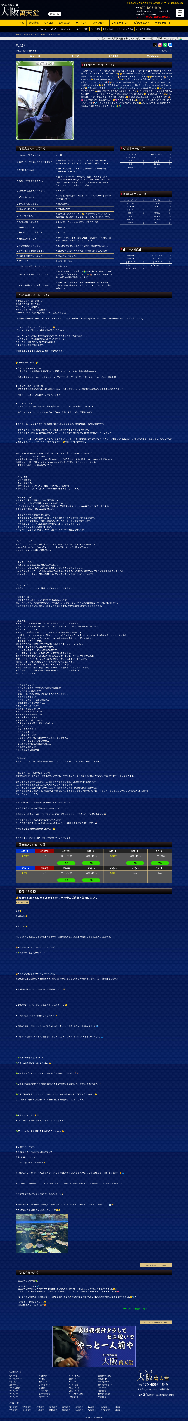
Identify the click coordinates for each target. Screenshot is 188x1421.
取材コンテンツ (44, 1397)
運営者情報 (102, 1391)
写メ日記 (48, 22)
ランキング (81, 22)
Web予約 (54, 29)
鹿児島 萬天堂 (106, 1410)
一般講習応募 (73, 1397)
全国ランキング (74, 1391)
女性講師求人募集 (143, 29)
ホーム (20, 22)
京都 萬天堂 (26, 1407)
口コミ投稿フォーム (105, 1385)
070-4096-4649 (150, 7)
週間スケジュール (15, 1385)
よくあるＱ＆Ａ (44, 1385)
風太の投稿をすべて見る (156, 1265)
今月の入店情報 (14, 1388)
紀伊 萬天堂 (66, 1407)
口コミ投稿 (95, 29)
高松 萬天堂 (26, 1410)
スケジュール (100, 22)
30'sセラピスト (142, 22)
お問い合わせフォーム (106, 1382)
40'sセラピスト (163, 22)
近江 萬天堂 (13, 1407)
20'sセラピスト (120, 22)
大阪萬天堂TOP (103, 1379)
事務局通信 (102, 1397)
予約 (66, 863)
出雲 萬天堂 (118, 1407)
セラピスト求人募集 (125, 29)
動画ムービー (43, 1382)
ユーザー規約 (73, 1385)
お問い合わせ (108, 29)
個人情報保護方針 (104, 1394)
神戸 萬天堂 (79, 1407)
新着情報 (42, 1388)
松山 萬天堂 (40, 1410)
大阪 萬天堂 (40, 1407)
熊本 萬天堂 (79, 1410)
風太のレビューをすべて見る (156, 1322)
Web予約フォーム (104, 1388)
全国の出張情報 (44, 1394)
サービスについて (15, 1379)
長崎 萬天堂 (66, 1410)
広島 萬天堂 (105, 1407)
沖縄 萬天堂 (118, 1410)
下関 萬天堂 (13, 1410)
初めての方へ (14, 1376)
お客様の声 (64, 22)
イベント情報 (43, 1391)
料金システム (66, 29)
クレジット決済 (81, 29)
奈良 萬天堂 (53, 1407)
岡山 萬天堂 (92, 1407)
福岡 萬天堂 (53, 1410)
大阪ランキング (74, 1388)
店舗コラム (73, 1379)
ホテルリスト (42, 29)
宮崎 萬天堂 (92, 1410)
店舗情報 (34, 22)
